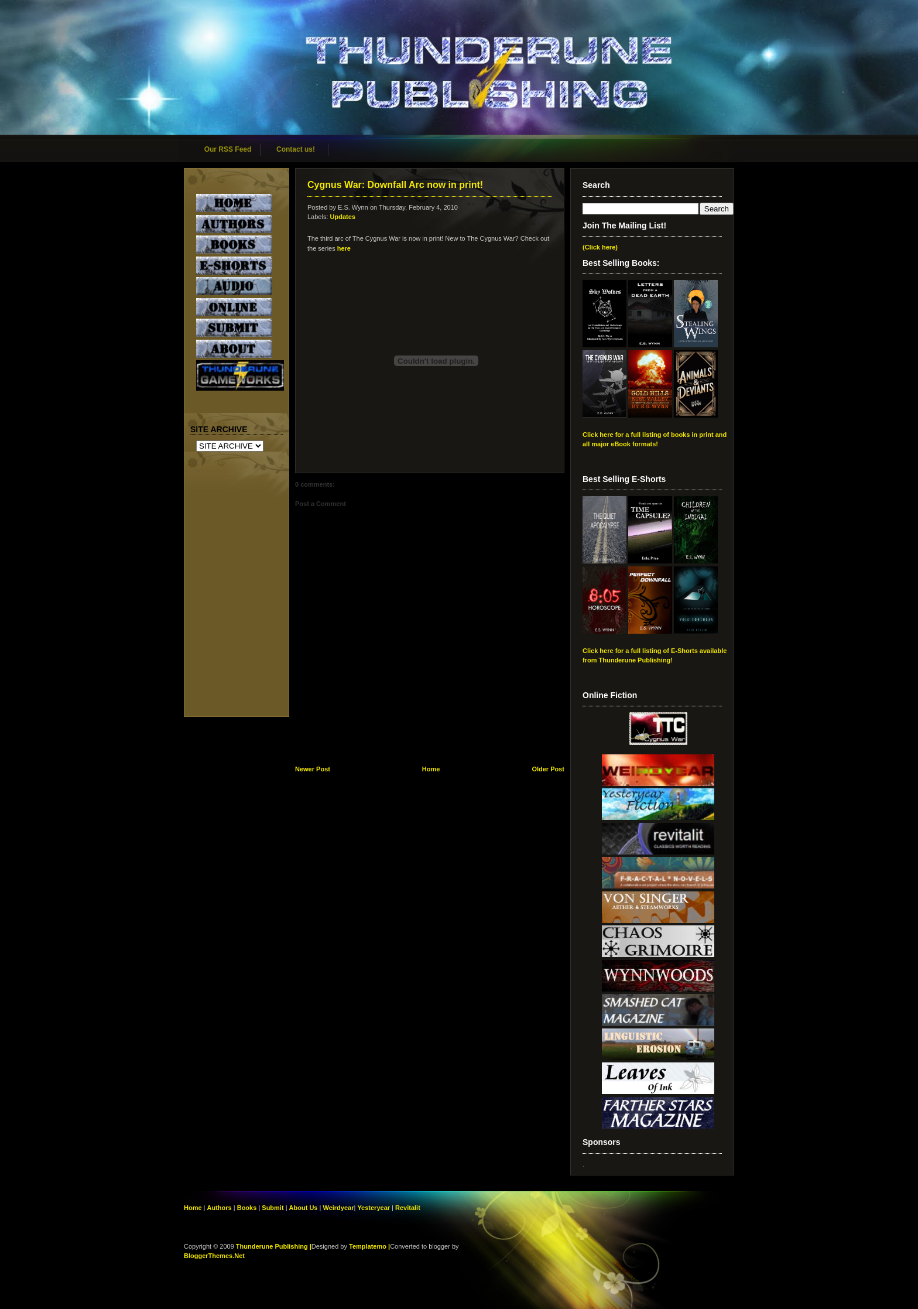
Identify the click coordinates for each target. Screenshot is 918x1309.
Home (431, 769)
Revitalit (407, 1207)
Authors (219, 1207)
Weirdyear (338, 1207)
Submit (273, 1207)
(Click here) (600, 247)
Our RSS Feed (228, 149)
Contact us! (295, 149)
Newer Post (312, 769)
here (344, 248)
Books (247, 1207)
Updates (342, 216)
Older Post (548, 769)
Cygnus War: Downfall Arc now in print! (395, 185)
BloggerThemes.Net (214, 1255)
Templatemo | (369, 1246)
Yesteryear (373, 1207)
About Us (303, 1207)
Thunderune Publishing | (273, 1246)
